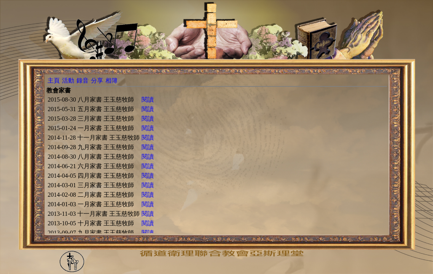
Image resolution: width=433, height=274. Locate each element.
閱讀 (148, 99)
